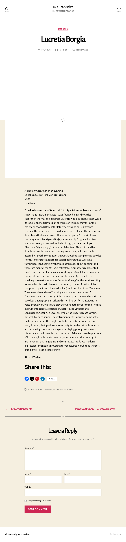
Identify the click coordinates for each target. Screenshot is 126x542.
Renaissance (58, 389)
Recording (63, 29)
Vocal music (68, 389)
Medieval (48, 389)
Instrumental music (36, 389)
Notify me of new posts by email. (39, 501)
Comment (29, 448)
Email (67, 474)
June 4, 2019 (64, 50)
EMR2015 (47, 50)
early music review (63, 6)
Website (28, 487)
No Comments (82, 50)
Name (28, 474)
